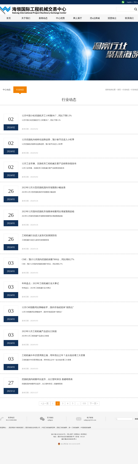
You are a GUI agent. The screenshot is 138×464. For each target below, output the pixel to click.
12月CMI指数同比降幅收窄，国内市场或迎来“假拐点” (48, 307)
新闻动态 (43, 18)
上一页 (45, 403)
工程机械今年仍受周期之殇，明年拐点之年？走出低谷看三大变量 (53, 355)
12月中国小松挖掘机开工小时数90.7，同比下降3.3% (47, 115)
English (130, 2)
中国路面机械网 (86, 427)
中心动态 (7, 90)
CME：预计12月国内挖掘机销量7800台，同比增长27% (48, 259)
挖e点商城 (95, 18)
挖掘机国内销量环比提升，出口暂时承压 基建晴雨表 (47, 379)
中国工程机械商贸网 (48, 427)
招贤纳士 (112, 18)
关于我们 (25, 18)
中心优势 (60, 18)
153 (84, 403)
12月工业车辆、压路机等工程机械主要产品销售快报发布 (49, 163)
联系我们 (129, 18)
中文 (136, 2)
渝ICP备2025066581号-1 (69, 439)
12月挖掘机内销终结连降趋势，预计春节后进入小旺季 (48, 139)
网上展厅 (77, 18)
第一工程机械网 (74, 427)
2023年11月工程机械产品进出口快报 (39, 331)
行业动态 (126, 90)
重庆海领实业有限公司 (32, 427)
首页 (8, 18)
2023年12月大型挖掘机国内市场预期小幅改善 (43, 187)
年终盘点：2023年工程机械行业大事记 (40, 283)
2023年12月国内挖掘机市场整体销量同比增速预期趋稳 (48, 211)
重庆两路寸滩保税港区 (16, 427)
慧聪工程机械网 (62, 427)
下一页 (94, 403)
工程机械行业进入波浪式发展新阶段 (39, 235)
